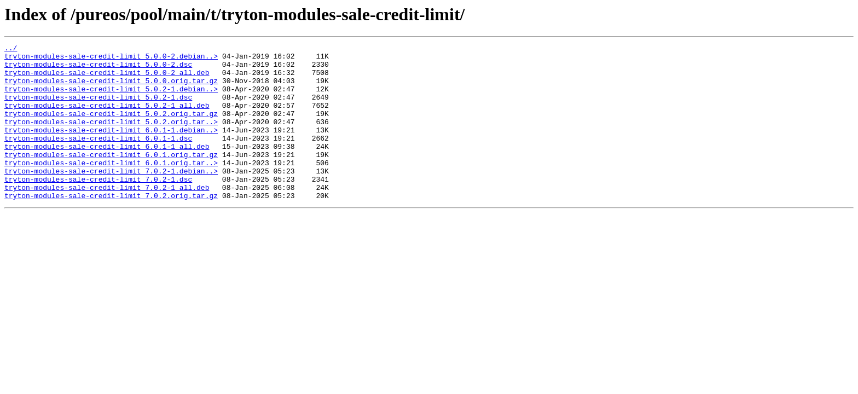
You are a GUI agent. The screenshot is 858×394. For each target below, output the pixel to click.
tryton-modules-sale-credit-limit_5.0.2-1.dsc (98, 108)
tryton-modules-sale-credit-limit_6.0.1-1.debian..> (111, 148)
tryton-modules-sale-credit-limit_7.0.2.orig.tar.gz (111, 226)
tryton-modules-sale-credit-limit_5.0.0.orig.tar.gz (111, 89)
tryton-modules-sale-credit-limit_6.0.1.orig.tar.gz (111, 177)
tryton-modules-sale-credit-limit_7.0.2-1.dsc (98, 207)
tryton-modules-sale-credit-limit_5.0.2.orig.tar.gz (111, 128)
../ (10, 49)
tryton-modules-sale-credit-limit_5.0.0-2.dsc (98, 69)
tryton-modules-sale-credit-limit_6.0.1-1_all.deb (106, 167)
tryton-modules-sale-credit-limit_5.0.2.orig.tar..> (111, 138)
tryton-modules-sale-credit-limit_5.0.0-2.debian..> (111, 59)
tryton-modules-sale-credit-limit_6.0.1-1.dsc (98, 158)
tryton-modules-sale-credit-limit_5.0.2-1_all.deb (106, 118)
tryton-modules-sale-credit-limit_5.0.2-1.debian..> (111, 98)
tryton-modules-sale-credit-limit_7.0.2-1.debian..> (111, 197)
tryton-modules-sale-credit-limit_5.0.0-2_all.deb (106, 79)
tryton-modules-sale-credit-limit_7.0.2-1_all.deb (106, 217)
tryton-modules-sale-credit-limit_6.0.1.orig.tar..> (111, 187)
